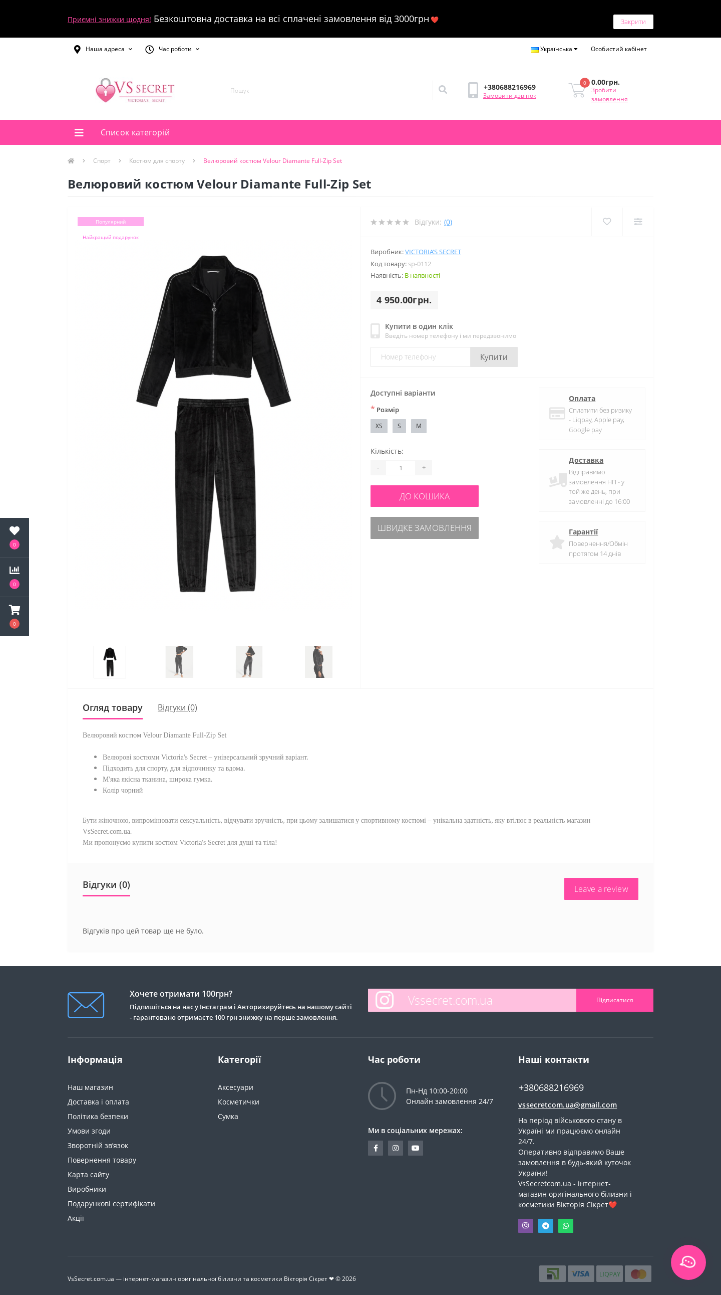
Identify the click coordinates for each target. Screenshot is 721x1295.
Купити (494, 350)
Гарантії (581, 526)
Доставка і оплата (98, 1095)
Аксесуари (235, 1081)
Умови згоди (89, 1125)
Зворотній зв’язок (98, 1139)
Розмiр (385, 403)
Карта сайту (88, 1168)
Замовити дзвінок (509, 89)
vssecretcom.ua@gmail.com (567, 1098)
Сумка (228, 1110)
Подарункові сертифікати (111, 1197)
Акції (76, 1212)
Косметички (238, 1095)
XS (379, 420)
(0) (448, 216)
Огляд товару (113, 701)
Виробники (87, 1183)
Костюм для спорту (157, 155)
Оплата (580, 392)
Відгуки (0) (177, 701)
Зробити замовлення (609, 89)
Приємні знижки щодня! (109, 16)
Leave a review (601, 882)
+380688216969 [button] (551, 1081)
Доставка (584, 454)
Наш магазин (90, 1081)
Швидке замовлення (432, 518)
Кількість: (387, 445)
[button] (103, 43)
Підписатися (614, 994)
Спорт (102, 155)
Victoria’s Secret (433, 246)
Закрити (633, 15)
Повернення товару (102, 1154)
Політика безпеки (98, 1110)
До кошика (431, 489)
